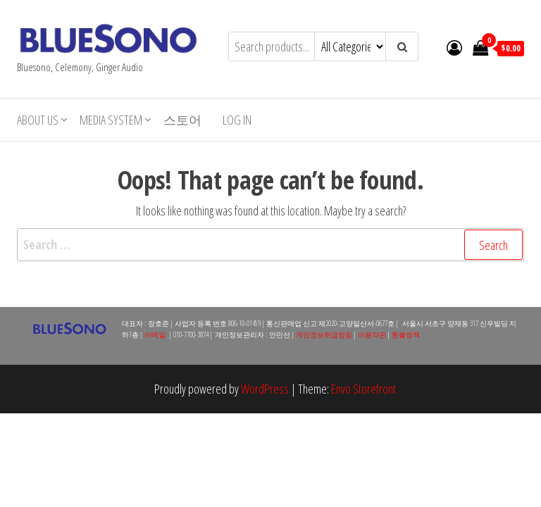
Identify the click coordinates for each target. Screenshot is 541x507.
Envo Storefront (363, 388)
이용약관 (372, 334)
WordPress (265, 388)
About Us (37, 119)
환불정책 (406, 334)
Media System (111, 119)
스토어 (182, 119)
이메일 (155, 334)
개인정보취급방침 (324, 334)
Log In (237, 119)
